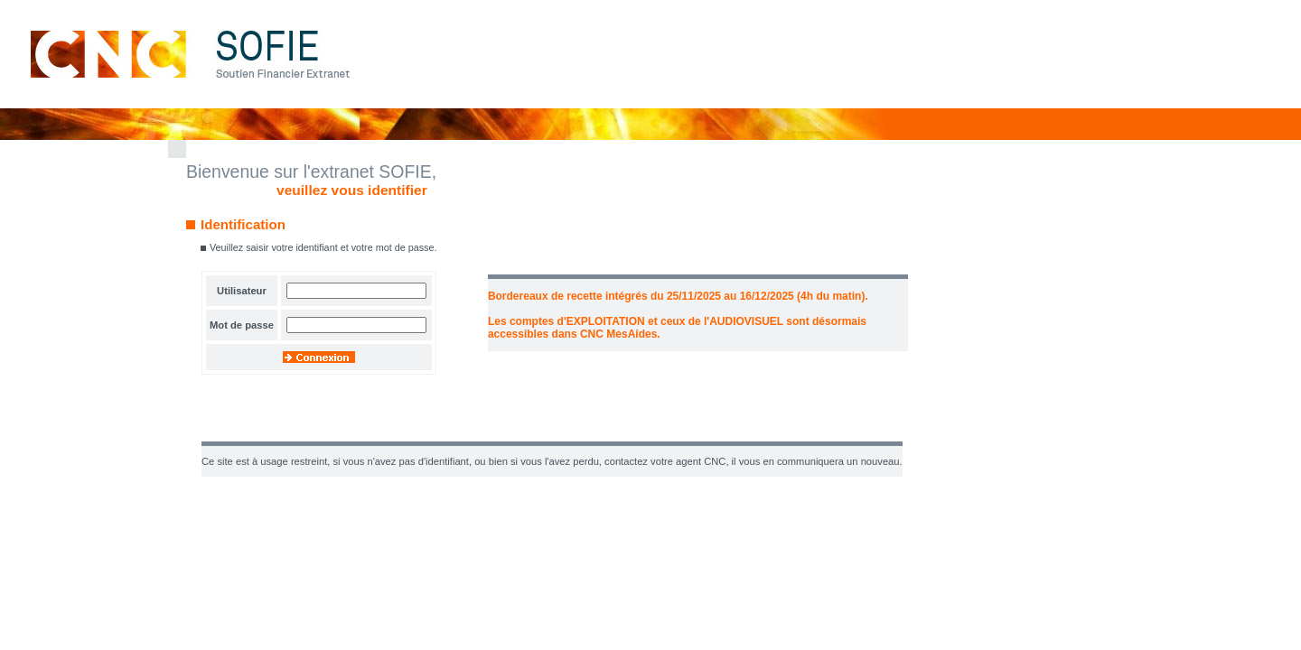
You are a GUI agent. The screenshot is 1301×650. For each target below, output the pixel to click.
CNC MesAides (618, 334)
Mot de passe (242, 325)
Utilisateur (242, 290)
